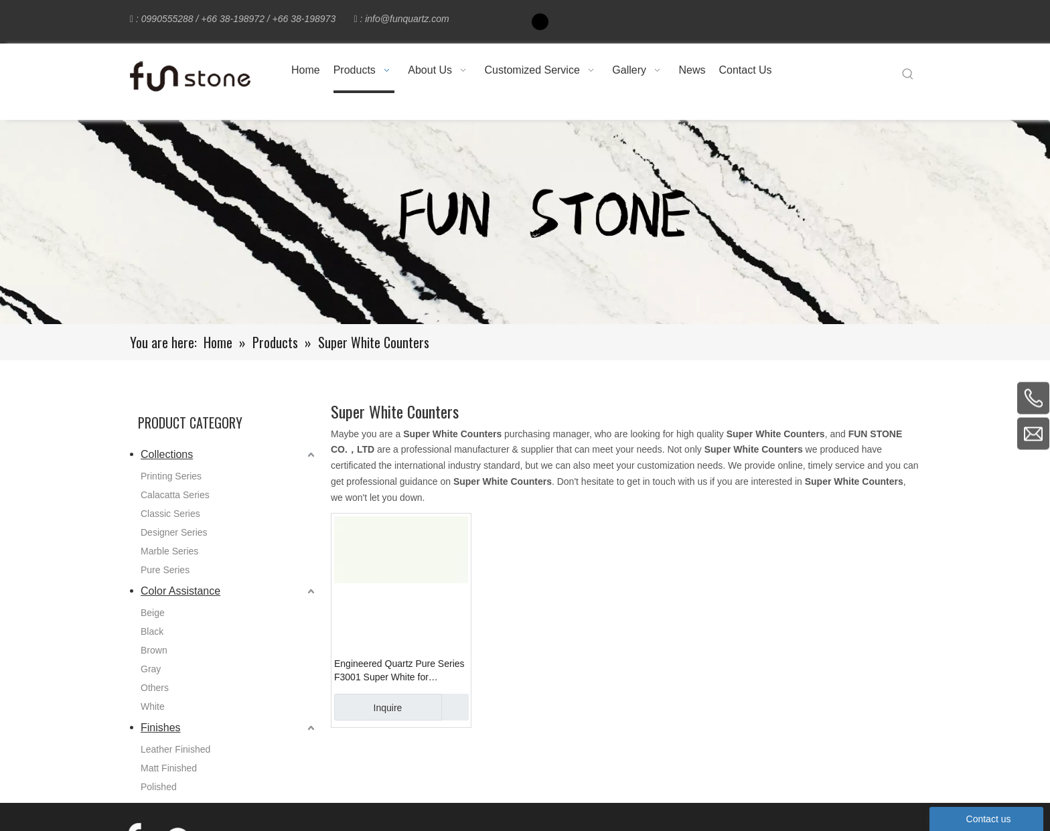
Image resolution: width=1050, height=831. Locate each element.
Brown (154, 650)
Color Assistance (180, 591)
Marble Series (169, 551)
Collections (167, 454)
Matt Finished (169, 768)
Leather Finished (175, 749)
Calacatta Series (175, 494)
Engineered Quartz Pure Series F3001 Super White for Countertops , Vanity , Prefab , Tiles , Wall (399, 671)
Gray (151, 669)
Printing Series (171, 476)
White (153, 706)
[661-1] (525, 222)
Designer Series (174, 532)
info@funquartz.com (407, 18)
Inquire (368, 707)
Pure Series (165, 569)
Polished (159, 786)
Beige (153, 612)
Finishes (161, 727)
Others (155, 687)
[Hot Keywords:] (908, 74)
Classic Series (170, 513)
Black (152, 631)
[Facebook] (540, 21)
